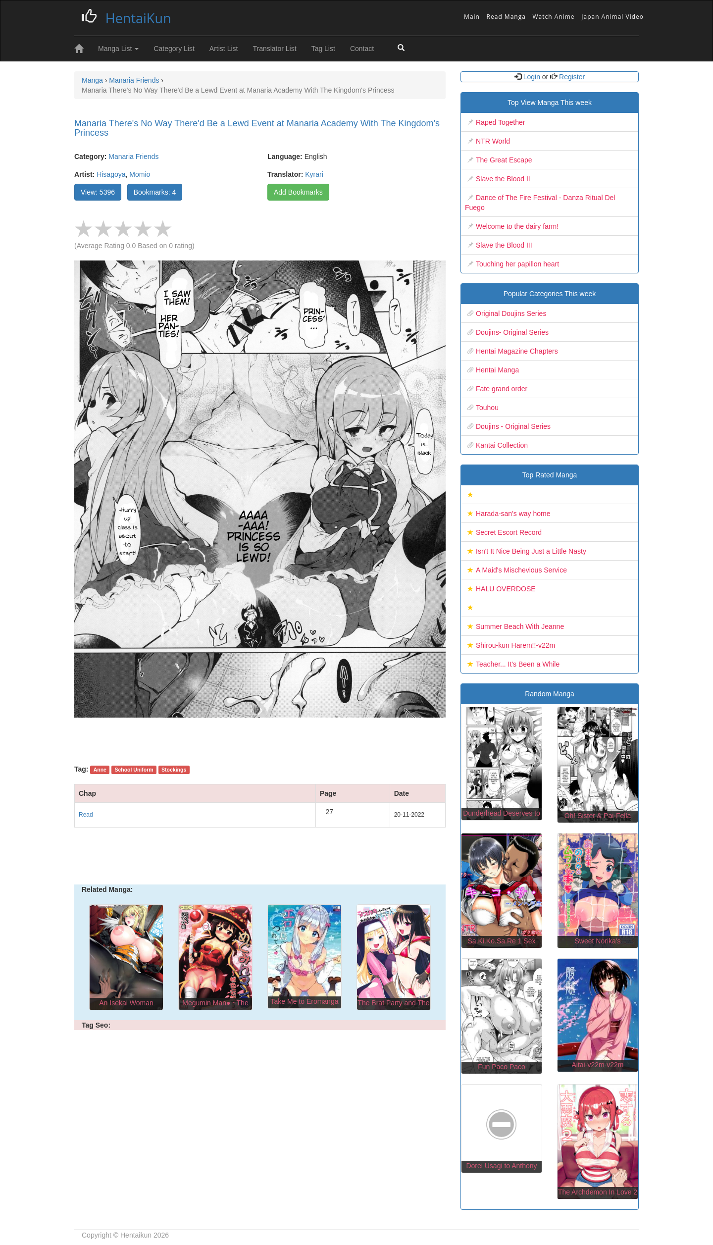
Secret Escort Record (509, 532)
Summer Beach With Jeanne (520, 626)
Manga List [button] (118, 48)
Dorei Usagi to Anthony (501, 1166)
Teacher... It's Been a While (518, 664)
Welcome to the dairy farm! (517, 226)
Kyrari (314, 174)
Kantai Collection (502, 445)
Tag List (323, 48)
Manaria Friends (133, 156)
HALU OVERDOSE (506, 589)
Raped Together (500, 122)
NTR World (493, 141)
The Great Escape (504, 160)
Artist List (223, 48)
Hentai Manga (497, 370)
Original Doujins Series (511, 313)
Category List (173, 48)
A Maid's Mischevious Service (521, 570)
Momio (139, 174)
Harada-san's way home (513, 514)
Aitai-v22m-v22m (597, 1065)
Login (531, 77)
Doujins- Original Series (512, 332)
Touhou (487, 408)
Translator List (274, 48)
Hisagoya (111, 174)
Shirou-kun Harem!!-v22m (515, 645)
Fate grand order (501, 389)
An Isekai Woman (126, 1003)
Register (571, 77)
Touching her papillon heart (517, 264)
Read (86, 814)
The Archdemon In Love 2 (597, 1192)
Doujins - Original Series (513, 426)
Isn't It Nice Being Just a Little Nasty (531, 551)
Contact (362, 48)
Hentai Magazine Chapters (517, 351)
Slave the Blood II (503, 179)
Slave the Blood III (504, 245)
